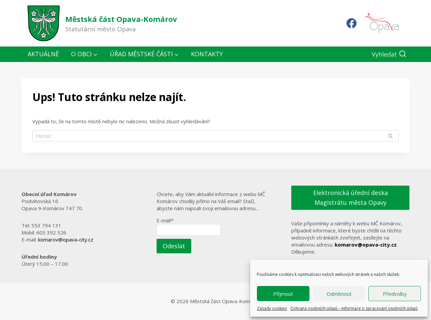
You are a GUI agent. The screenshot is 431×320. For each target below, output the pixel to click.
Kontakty (207, 54)
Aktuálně (43, 54)
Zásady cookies (272, 308)
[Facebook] (351, 23)
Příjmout (283, 293)
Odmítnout (339, 293)
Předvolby (395, 293)
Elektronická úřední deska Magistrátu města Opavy (350, 197)
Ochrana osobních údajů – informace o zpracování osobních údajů (354, 308)
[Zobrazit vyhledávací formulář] (389, 54)
